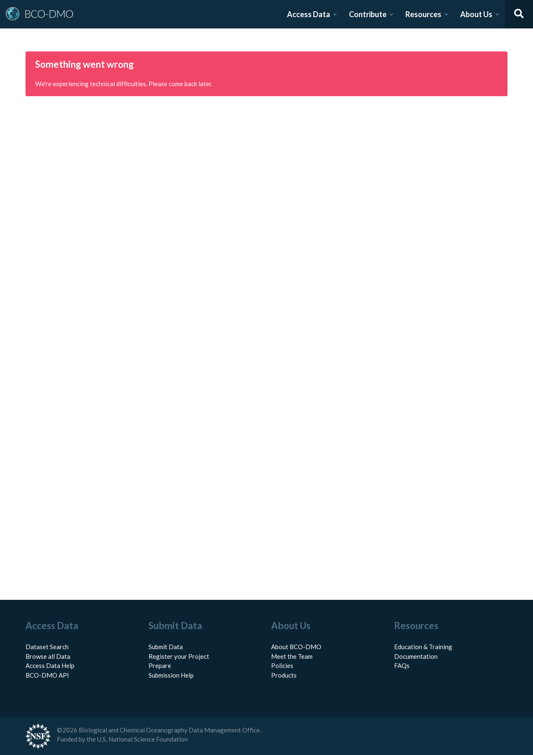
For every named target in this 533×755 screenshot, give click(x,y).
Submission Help (171, 675)
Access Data (308, 14)
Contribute (368, 14)
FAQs (402, 665)
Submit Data (166, 646)
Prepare (160, 665)
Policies (282, 665)
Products (284, 675)
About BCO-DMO (296, 646)
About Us (476, 14)
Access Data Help (50, 665)
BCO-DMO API (47, 675)
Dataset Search (47, 646)
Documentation (416, 656)
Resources (423, 14)
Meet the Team (292, 656)
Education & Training (423, 646)
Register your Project (179, 656)
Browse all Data (48, 656)
